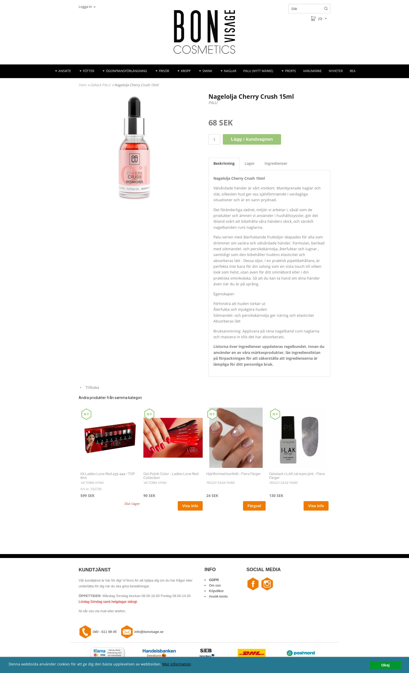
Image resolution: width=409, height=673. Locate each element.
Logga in (85, 6)
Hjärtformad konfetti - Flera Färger (233, 474)
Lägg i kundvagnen (252, 139)
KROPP (186, 71)
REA (353, 71)
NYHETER (336, 71)
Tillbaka (89, 387)
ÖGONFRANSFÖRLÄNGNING (126, 71)
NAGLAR (230, 71)
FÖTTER (88, 71)
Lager (250, 163)
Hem (82, 85)
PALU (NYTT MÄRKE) (258, 71)
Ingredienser (276, 163)
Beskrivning (224, 163)
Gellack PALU (100, 85)
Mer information (176, 663)
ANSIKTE (64, 71)
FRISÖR (164, 71)
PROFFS (290, 71)
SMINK (207, 71)
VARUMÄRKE (312, 71)
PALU (212, 102)
